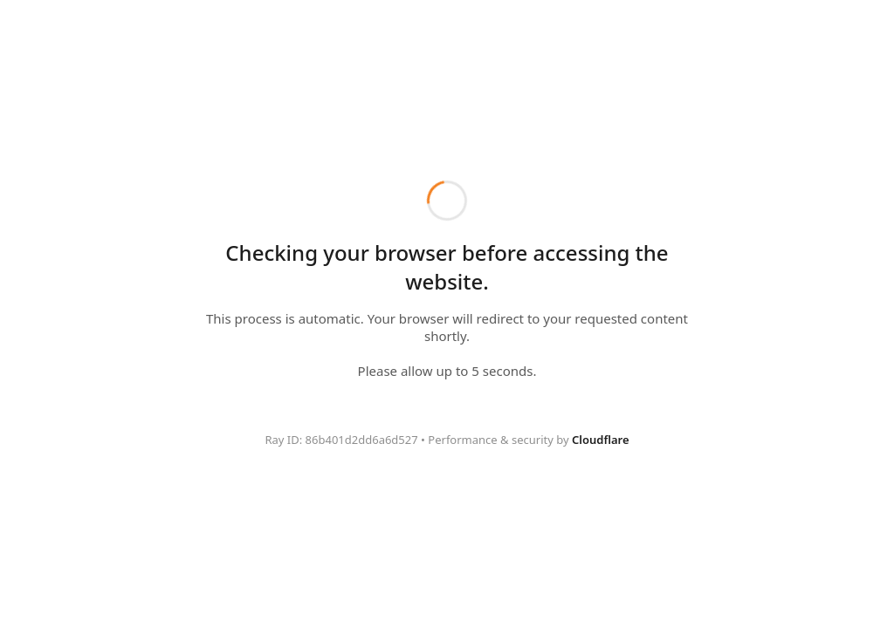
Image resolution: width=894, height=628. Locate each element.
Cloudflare (600, 439)
